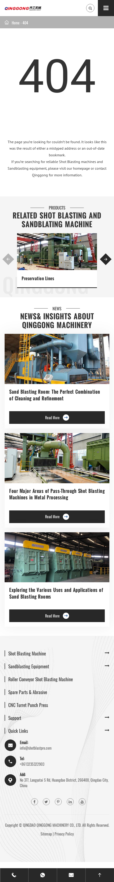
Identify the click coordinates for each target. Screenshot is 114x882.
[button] (8, 259)
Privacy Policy (64, 834)
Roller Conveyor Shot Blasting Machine (40, 679)
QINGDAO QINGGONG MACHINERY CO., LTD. (52, 825)
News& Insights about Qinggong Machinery (57, 320)
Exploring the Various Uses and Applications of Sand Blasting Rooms (56, 593)
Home (16, 23)
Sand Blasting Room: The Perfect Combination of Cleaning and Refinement (54, 395)
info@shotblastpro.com (36, 748)
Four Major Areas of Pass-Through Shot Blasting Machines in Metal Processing (57, 494)
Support (14, 717)
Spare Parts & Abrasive (27, 692)
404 (25, 23)
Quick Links (18, 730)
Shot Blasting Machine (27, 653)
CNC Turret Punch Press (28, 705)
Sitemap (46, 834)
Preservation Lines (38, 278)
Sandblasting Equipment (28, 666)
